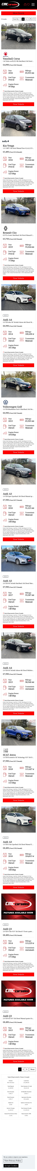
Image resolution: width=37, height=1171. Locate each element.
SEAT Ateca (9, 754)
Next (32, 1069)
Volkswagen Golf (12, 406)
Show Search (18, 13)
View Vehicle (18, 104)
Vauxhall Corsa (11, 58)
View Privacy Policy (12, 1161)
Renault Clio (10, 232)
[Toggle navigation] (33, 4)
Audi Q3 (7, 929)
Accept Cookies (11, 1166)
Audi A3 (7, 493)
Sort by (16, 19)
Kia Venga (8, 145)
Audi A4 (7, 319)
